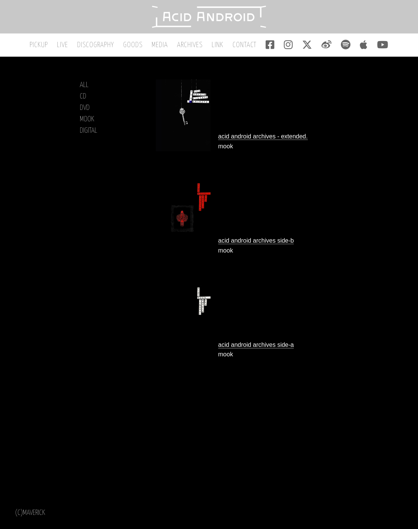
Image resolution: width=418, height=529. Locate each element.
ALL (84, 85)
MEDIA (160, 45)
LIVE (62, 45)
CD (83, 96)
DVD (85, 107)
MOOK (87, 119)
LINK (217, 45)
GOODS (132, 45)
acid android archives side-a (256, 345)
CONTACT (244, 45)
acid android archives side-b (256, 240)
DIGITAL (88, 130)
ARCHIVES (190, 45)
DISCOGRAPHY (95, 45)
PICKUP (39, 45)
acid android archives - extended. (263, 136)
